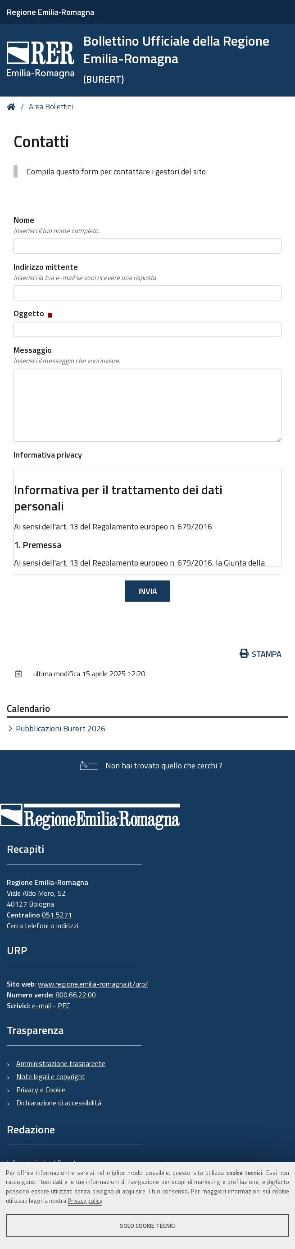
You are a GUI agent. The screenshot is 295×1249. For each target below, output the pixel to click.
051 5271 (57, 914)
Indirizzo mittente (85, 272)
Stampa (261, 654)
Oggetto (34, 313)
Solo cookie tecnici (148, 1225)
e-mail (41, 1005)
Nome (57, 225)
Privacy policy (85, 1200)
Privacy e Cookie (40, 1089)
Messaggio (67, 355)
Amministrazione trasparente (60, 1063)
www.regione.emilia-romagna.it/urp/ (93, 983)
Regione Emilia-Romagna (50, 12)
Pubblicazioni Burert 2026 (60, 728)
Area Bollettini (51, 106)
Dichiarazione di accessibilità (58, 1102)
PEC (64, 1005)
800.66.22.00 (75, 994)
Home (13, 107)
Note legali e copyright (50, 1076)
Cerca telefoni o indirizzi (42, 925)
